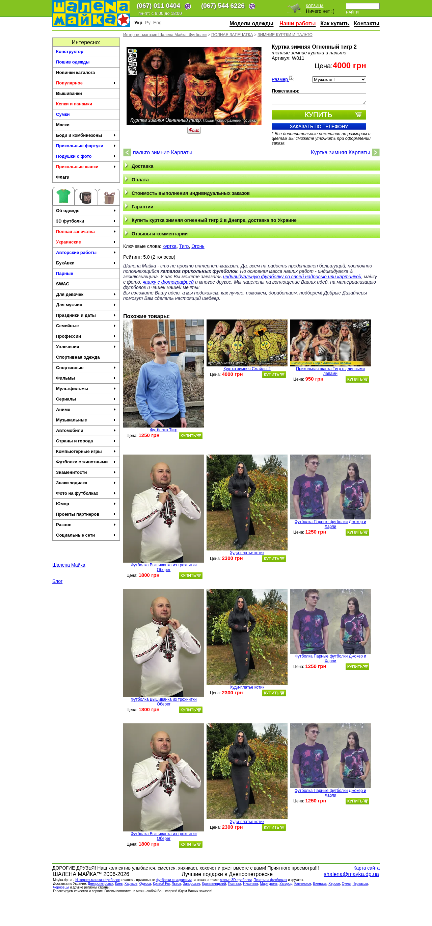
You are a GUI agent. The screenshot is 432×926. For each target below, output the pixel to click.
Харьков (131, 883)
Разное (86, 524)
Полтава (234, 883)
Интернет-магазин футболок (97, 880)
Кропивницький (214, 883)
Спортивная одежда (78, 357)
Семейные (86, 325)
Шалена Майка (68, 565)
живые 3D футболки (235, 880)
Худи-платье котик (247, 552)
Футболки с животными (86, 461)
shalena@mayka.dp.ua (351, 874)
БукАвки (86, 262)
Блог (57, 581)
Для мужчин (86, 304)
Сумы (346, 883)
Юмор (86, 503)
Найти (352, 12)
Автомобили (86, 430)
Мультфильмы (86, 388)
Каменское (302, 883)
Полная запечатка (86, 231)
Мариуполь (268, 883)
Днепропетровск (100, 883)
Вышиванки (69, 93)
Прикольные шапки (86, 166)
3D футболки (86, 221)
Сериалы (86, 399)
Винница (320, 883)
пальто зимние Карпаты (162, 152)
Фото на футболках (86, 493)
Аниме (86, 409)
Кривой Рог (161, 883)
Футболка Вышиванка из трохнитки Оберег (163, 567)
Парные (64, 273)
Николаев (250, 883)
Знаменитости (86, 472)
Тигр (184, 246)
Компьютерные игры (86, 451)
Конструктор (69, 51)
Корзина (315, 6)
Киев (119, 883)
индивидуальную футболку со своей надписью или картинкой (292, 276)
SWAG (63, 283)
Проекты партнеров (86, 514)
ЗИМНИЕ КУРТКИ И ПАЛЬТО (285, 34)
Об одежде (86, 210)
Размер (282, 79)
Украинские (86, 242)
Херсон (334, 883)
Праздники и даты (86, 315)
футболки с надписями (174, 880)
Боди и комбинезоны (86, 135)
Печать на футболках (270, 880)
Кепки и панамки (74, 103)
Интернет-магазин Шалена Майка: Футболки (165, 34)
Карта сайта (366, 868)
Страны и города (86, 440)
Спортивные (86, 367)
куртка (170, 246)
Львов (176, 883)
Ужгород (285, 883)
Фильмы (86, 378)
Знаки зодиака (86, 482)
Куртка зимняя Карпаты (340, 152)
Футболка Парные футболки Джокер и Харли (330, 524)
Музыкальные (86, 419)
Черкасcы (360, 883)
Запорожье (191, 883)
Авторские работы (86, 252)
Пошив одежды (72, 62)
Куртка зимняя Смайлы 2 (247, 368)
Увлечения (86, 346)
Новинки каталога (75, 72)
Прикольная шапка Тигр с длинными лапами (330, 371)
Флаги (63, 177)
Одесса (145, 883)
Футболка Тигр (164, 430)
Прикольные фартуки (86, 145)
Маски (63, 124)
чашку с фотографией (168, 282)
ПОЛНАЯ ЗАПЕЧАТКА (232, 34)
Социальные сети (86, 535)
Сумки (63, 114)
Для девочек (86, 294)
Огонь (198, 246)
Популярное (86, 82)
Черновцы (61, 887)
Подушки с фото (86, 156)
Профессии (86, 336)
